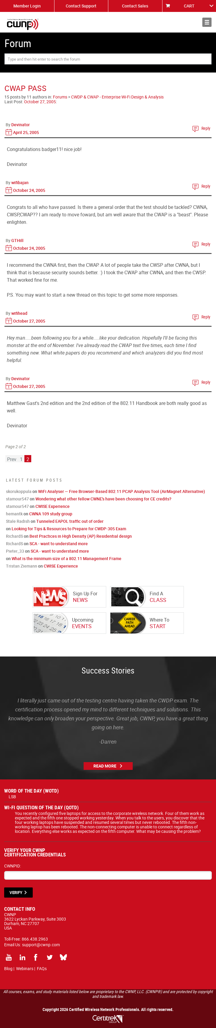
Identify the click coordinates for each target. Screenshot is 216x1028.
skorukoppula (19, 491)
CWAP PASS (25, 88)
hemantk (14, 514)
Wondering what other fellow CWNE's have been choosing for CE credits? (103, 499)
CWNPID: (12, 866)
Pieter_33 (15, 551)
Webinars (24, 968)
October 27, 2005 (40, 101)
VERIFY (16, 892)
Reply (205, 128)
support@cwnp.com (41, 944)
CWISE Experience (52, 506)
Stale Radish (18, 521)
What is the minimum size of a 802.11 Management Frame (66, 558)
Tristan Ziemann (21, 566)
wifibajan (20, 182)
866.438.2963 (35, 939)
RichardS (14, 536)
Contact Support (81, 6)
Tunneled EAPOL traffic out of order (70, 521)
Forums (60, 97)
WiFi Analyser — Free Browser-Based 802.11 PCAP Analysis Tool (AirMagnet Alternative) (121, 491)
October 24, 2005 (29, 190)
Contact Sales (135, 6)
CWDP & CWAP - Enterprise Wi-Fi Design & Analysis (117, 97)
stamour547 (17, 499)
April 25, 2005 (26, 132)
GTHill (17, 240)
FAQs (42, 968)
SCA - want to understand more (58, 543)
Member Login (27, 6)
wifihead (19, 313)
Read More (104, 766)
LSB (12, 796)
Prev (11, 459)
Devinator (20, 124)
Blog (8, 968)
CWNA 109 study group (50, 514)
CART (189, 6)
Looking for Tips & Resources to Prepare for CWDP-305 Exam (69, 528)
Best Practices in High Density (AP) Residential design (80, 536)
